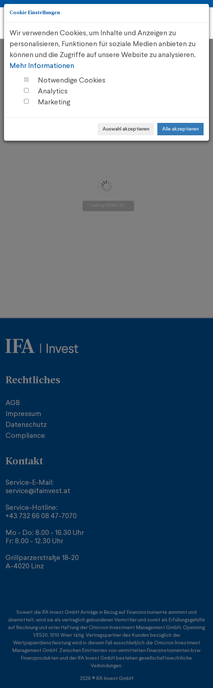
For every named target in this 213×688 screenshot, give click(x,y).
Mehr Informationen (41, 66)
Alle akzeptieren (180, 129)
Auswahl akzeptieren (126, 129)
